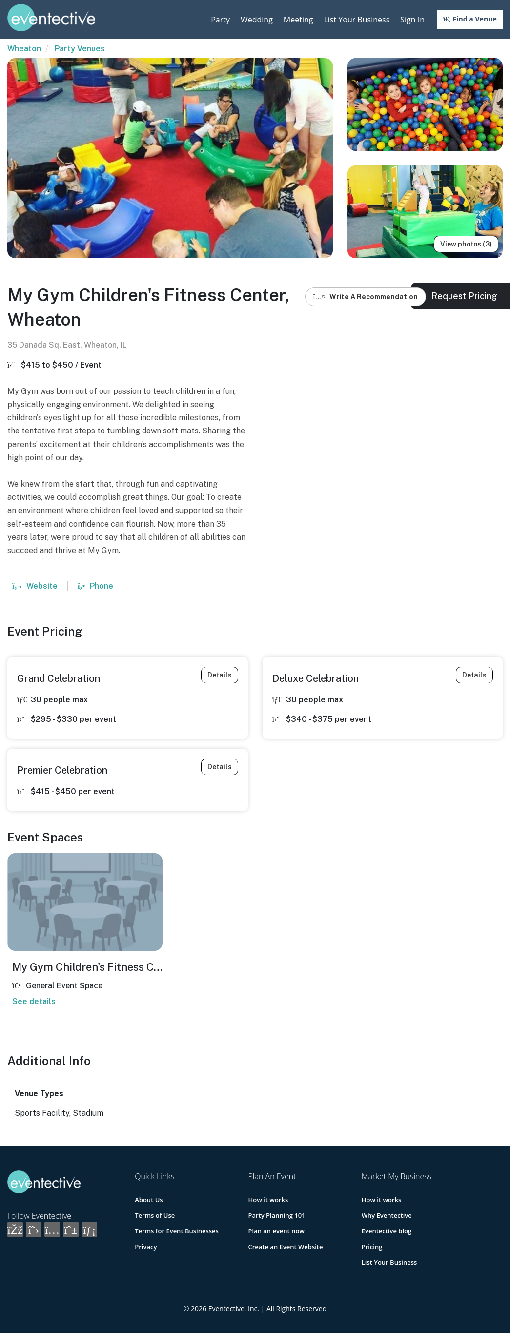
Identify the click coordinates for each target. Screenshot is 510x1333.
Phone (95, 586)
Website (35, 586)
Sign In (412, 19)
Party (220, 19)
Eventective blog (386, 1231)
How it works (268, 1199)
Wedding (257, 19)
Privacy (146, 1246)
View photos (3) (466, 244)
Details (219, 675)
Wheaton (24, 48)
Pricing (372, 1246)
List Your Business (356, 19)
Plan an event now (276, 1231)
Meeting (298, 19)
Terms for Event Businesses (177, 1231)
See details (34, 1001)
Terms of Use (155, 1215)
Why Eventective (387, 1215)
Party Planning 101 (276, 1215)
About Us (149, 1199)
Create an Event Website (285, 1246)
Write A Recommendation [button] (365, 297)
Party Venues (80, 48)
